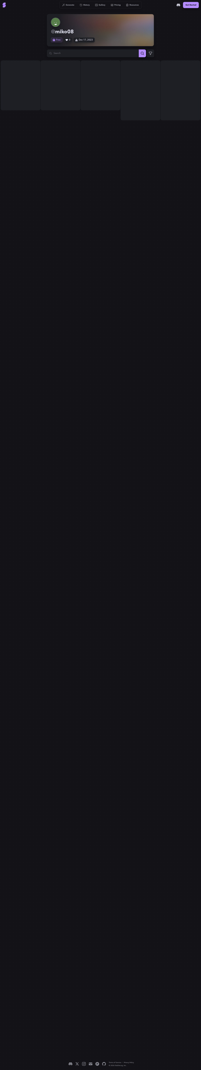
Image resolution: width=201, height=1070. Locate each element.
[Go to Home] (4, 5)
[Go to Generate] (68, 5)
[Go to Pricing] (115, 5)
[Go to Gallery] (100, 5)
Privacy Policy (129, 1062)
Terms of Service (115, 1062)
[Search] (142, 53)
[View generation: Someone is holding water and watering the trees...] (140, 90)
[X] (77, 1064)
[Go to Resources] (132, 5)
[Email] (90, 1064)
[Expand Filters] (150, 53)
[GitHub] (104, 1064)
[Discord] (178, 5)
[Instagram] (84, 1064)
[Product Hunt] (97, 1064)
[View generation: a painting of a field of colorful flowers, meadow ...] (20, 85)
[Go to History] (85, 5)
